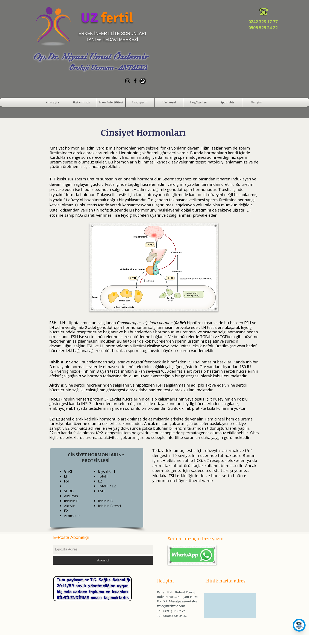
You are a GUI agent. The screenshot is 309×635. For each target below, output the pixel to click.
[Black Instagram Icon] (127, 81)
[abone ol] (103, 560)
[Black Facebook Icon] (135, 81)
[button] (81, 102)
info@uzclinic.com (171, 606)
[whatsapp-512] (142, 81)
